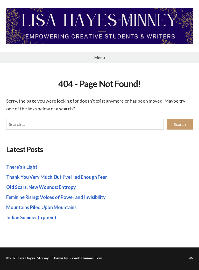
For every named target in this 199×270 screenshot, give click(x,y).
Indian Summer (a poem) (31, 217)
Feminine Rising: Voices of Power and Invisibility (56, 197)
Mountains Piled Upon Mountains (41, 207)
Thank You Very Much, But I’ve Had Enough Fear (56, 177)
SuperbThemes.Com (85, 258)
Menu (99, 57)
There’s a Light (21, 167)
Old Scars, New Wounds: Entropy (41, 187)
